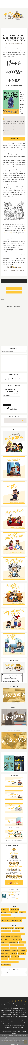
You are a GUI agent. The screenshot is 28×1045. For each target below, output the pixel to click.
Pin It (16, 280)
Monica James (14, 961)
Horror (21, 912)
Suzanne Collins (15, 936)
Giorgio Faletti (5, 956)
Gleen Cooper (15, 956)
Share (10, 280)
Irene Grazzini (5, 947)
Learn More (11, 1044)
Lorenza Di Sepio (5, 950)
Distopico (13, 909)
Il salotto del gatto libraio (12, 894)
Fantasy (12, 912)
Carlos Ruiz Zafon (17, 939)
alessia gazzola (5, 939)
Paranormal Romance (7, 917)
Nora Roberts (22, 953)
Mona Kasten (4, 933)
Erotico (3, 912)
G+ (13, 280)
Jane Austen (4, 959)
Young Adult (14, 920)
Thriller (3, 920)
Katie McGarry (22, 947)
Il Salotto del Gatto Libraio (15, 421)
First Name (5, 400)
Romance (20, 917)
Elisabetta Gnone (6, 931)
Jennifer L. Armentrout (7, 928)
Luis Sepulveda (5, 961)
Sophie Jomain (20, 933)
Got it (19, 1044)
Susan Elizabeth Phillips (16, 945)
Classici (3, 909)
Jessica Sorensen (13, 942)
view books (17, 901)
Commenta (20, 280)
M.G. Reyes (23, 950)
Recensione (17, 32)
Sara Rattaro (5, 945)
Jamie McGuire (16, 931)
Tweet (6, 280)
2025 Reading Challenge (10, 892)
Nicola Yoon (13, 953)
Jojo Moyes (12, 959)
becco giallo (8, 30)
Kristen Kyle (22, 942)
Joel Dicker (13, 947)
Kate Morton (20, 959)
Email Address (7, 395)
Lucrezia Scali (15, 950)
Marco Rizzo (4, 953)
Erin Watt (12, 933)
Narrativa (16, 30)
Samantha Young (6, 964)
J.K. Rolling (4, 942)
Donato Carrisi (19, 928)
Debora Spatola (5, 936)
